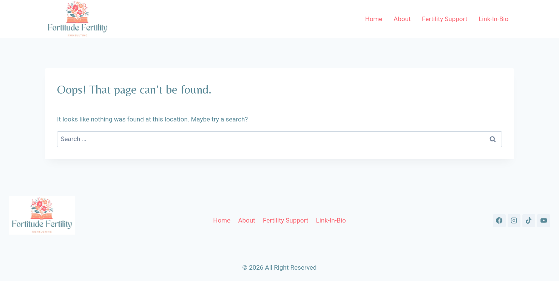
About (402, 19)
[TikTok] (528, 220)
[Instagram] (514, 220)
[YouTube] (543, 220)
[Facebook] (499, 220)
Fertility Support (444, 19)
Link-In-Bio (493, 19)
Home (374, 19)
